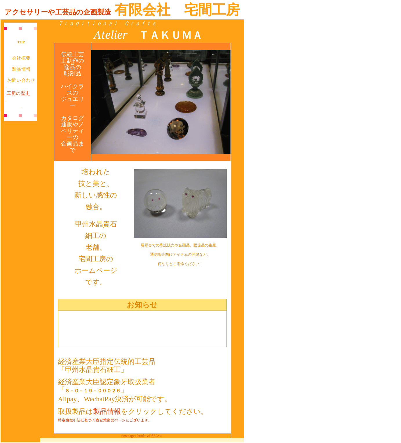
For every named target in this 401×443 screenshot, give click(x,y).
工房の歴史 (18, 93)
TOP (21, 42)
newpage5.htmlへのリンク (142, 436)
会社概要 (21, 58)
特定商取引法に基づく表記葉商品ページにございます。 (105, 420)
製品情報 (21, 69)
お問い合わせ (21, 80)
